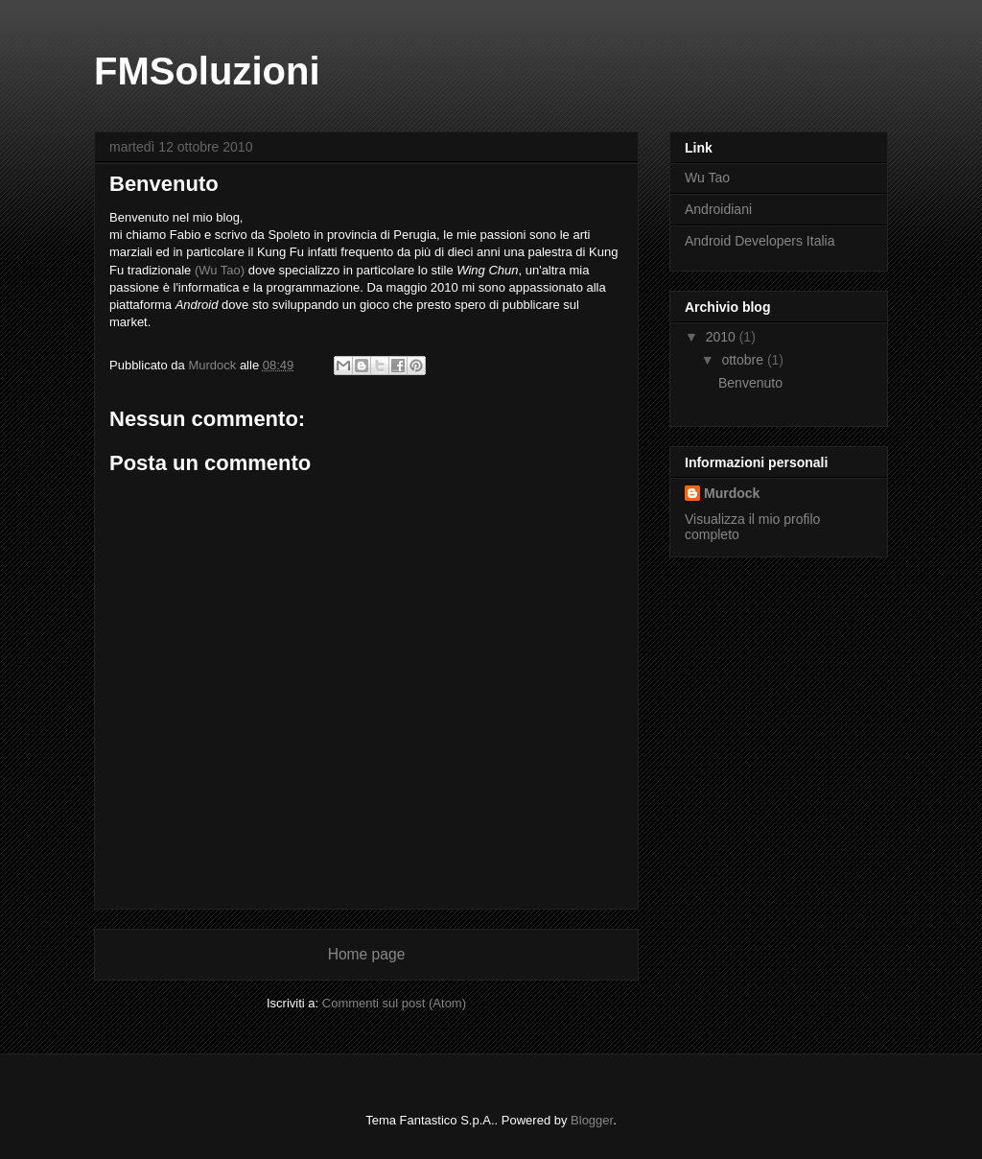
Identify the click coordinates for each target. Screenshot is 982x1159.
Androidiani (718, 209)
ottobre (743, 359)
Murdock (732, 493)
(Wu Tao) (220, 270)
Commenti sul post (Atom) (394, 1003)
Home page (367, 954)
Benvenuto (750, 382)
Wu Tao (707, 177)
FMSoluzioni (207, 71)
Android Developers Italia (759, 240)
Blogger (592, 1120)
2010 (722, 336)
